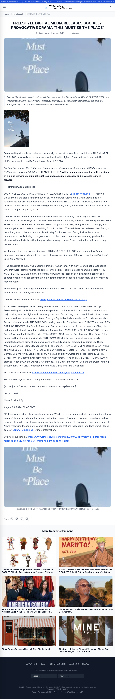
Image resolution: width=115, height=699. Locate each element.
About (34, 692)
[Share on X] (12, 519)
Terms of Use (58, 692)
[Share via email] (22, 519)
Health (43, 664)
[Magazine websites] (44, 676)
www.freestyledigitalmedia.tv (68, 372)
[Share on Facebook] (17, 519)
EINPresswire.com (81, 193)
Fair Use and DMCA (45, 692)
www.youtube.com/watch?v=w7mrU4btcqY (63, 299)
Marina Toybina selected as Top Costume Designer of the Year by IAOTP (26, 2)
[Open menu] (4, 7)
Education (31, 664)
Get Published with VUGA (74, 692)
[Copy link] (27, 519)
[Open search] (111, 7)
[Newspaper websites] (71, 676)
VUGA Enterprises (62, 689)
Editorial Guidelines (23, 430)
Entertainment (58, 664)
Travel (85, 664)
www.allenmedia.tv (42, 372)
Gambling (74, 664)
